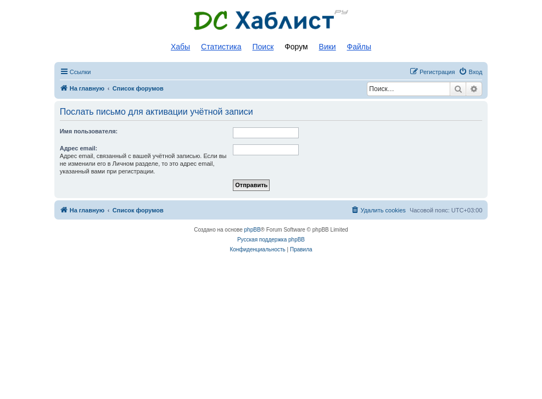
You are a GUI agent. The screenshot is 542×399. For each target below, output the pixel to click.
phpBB (252, 230)
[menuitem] (470, 71)
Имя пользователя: (89, 131)
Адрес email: (79, 148)
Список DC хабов (271, 20)
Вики (327, 46)
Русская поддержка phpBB (271, 240)
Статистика (221, 46)
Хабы (180, 46)
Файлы (359, 46)
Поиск (262, 46)
